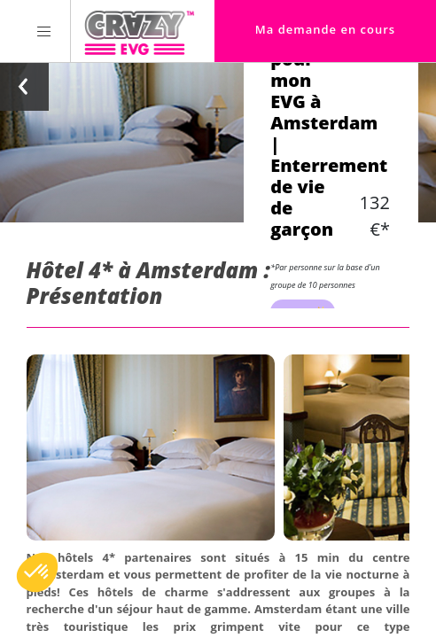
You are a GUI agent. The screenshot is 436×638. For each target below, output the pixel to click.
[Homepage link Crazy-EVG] (139, 31)
